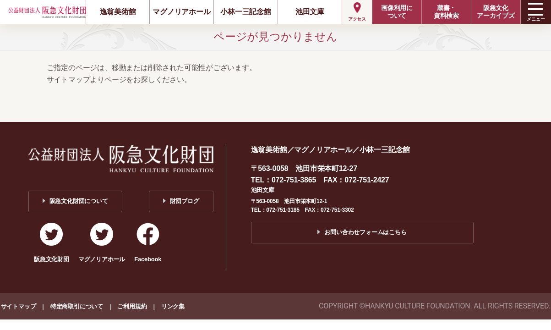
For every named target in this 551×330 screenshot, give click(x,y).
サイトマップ (18, 306)
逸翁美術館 (118, 12)
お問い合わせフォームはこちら (365, 232)
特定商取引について (76, 306)
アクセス (357, 19)
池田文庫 (309, 12)
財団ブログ (184, 201)
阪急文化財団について (78, 201)
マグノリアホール (181, 12)
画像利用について (397, 11)
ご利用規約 (132, 306)
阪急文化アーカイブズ (496, 11)
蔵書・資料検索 (446, 11)
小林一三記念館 (245, 12)
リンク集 (173, 306)
